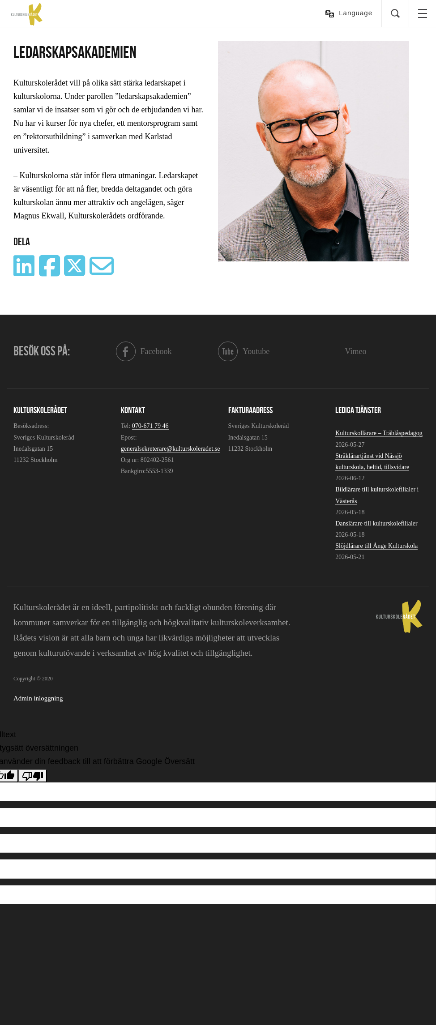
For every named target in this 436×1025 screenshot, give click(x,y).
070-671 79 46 (150, 426)
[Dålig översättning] (32, 775)
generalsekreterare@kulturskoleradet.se (170, 448)
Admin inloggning (38, 698)
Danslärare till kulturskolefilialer (376, 523)
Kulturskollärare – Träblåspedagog (378, 433)
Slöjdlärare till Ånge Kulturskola (376, 545)
